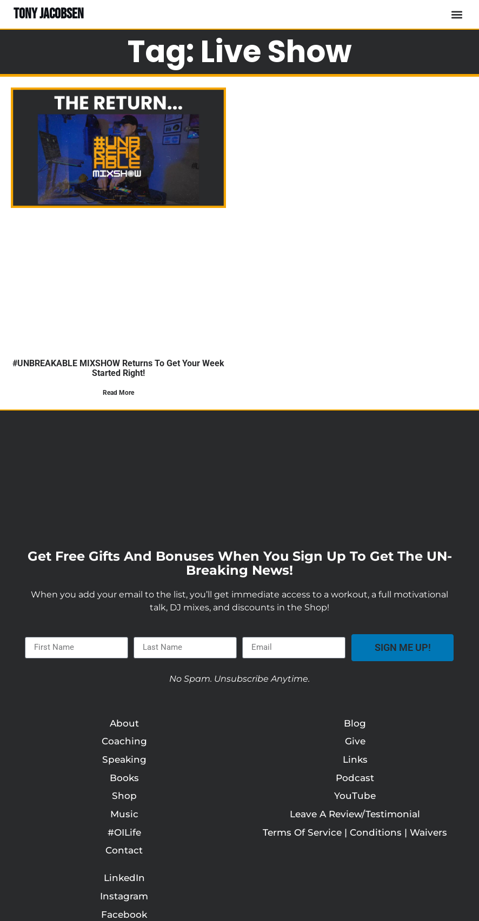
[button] (456, 14)
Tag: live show (240, 51)
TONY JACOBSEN (49, 14)
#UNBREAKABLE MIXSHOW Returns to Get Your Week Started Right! (118, 368)
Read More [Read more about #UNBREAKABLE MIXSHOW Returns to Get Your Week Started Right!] (118, 392)
